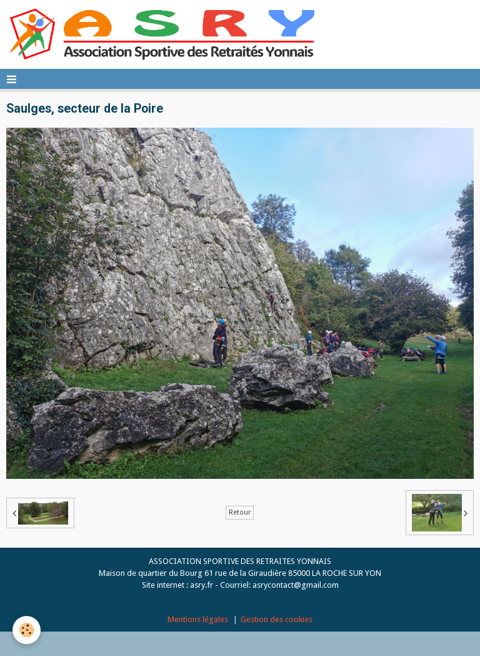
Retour (240, 512)
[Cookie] (26, 630)
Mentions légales (198, 619)
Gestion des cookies (276, 619)
